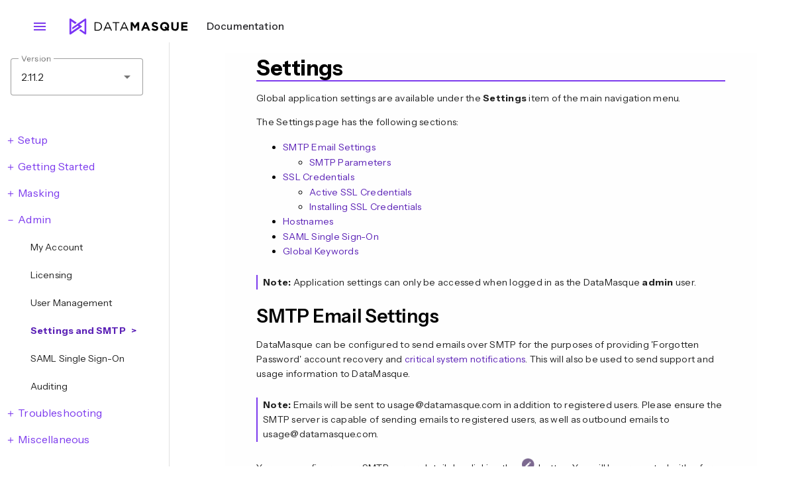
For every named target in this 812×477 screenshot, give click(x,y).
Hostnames (308, 221)
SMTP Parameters (350, 162)
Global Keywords (320, 251)
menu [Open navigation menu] (40, 26)
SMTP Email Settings (329, 147)
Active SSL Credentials (360, 192)
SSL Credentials (318, 177)
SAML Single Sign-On (331, 236)
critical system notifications (465, 359)
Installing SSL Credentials (365, 207)
